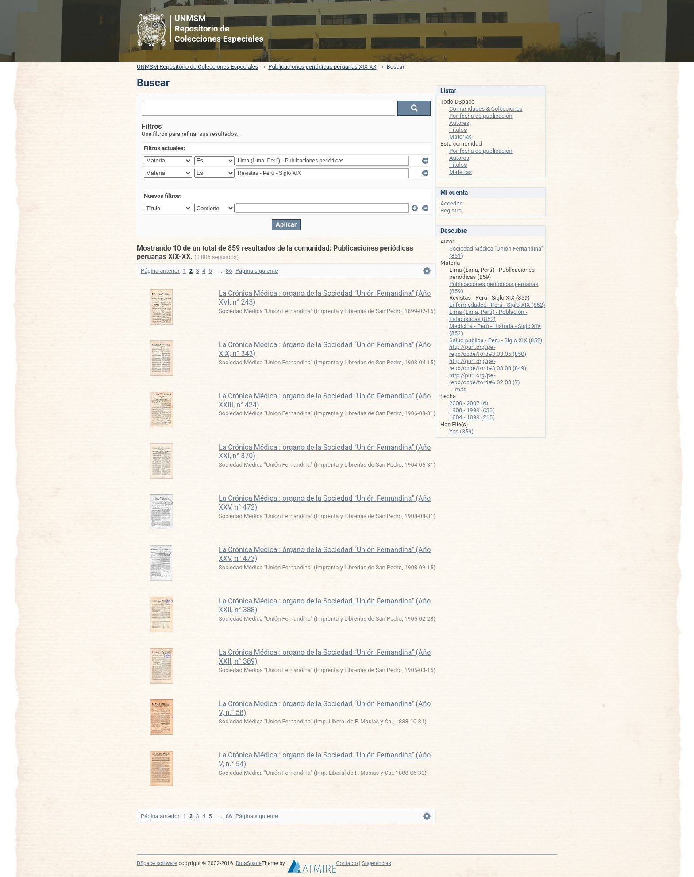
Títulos (458, 130)
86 (229, 270)
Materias (460, 136)
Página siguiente (256, 270)
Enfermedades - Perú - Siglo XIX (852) (497, 304)
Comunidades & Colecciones (486, 108)
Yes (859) (461, 431)
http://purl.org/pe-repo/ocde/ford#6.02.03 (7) (484, 379)
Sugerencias (376, 863)
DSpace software (157, 863)
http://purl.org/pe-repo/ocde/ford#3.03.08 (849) (487, 364)
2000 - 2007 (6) (468, 403)
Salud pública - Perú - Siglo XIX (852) (495, 340)
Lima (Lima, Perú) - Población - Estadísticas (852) (488, 315)
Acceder (451, 203)
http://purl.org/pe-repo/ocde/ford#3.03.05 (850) (487, 350)
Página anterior (160, 270)
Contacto (347, 863)
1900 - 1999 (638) (472, 410)
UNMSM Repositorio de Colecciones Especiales (197, 66)
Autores (459, 123)
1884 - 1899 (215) (472, 417)
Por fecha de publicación (481, 115)
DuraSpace (249, 863)
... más (458, 389)
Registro (451, 210)
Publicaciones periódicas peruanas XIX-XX (322, 66)
